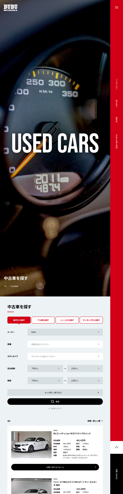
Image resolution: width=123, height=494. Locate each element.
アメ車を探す (43, 320)
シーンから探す (67, 320)
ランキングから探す (91, 320)
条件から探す (19, 320)
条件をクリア (55, 408)
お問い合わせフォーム (55, 467)
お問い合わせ (116, 475)
